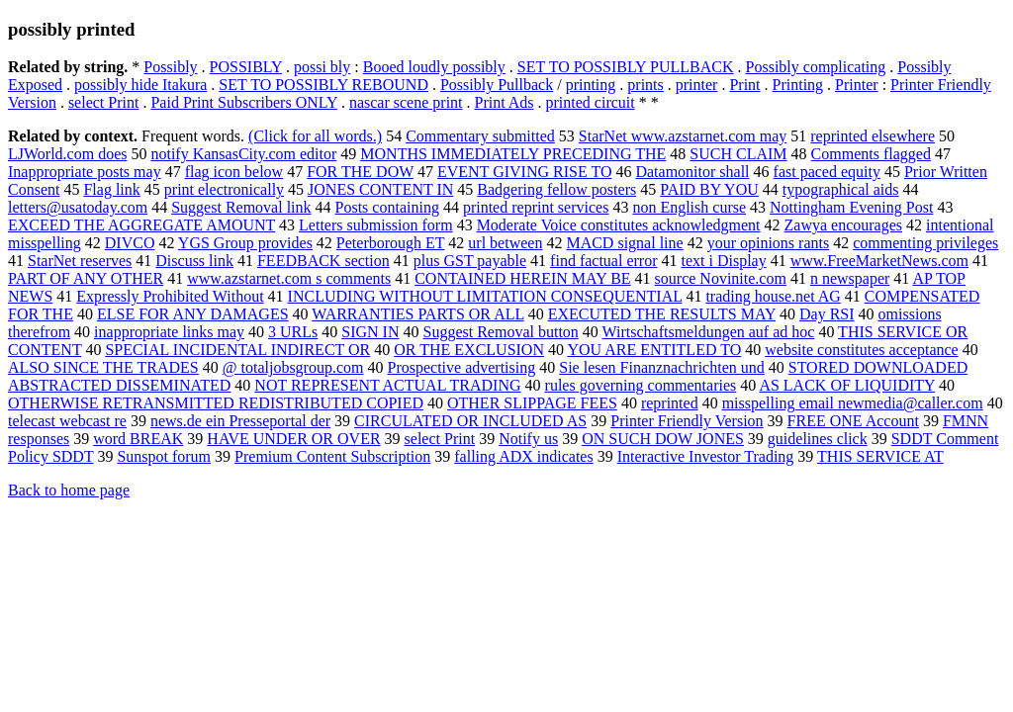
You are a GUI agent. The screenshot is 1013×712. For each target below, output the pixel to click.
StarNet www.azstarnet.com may (682, 136)
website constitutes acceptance (861, 349)
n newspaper (849, 278)
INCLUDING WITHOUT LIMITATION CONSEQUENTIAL (485, 296)
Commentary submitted (480, 136)
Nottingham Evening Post (851, 207)
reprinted (669, 403)
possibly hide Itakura (140, 84)
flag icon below (234, 171)
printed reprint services (536, 207)
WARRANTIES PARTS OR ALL (417, 314)
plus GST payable (470, 260)
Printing (798, 84)
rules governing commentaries (641, 385)
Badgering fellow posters (556, 189)
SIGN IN (370, 331)
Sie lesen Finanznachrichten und (662, 367)
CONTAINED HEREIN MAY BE (522, 278)
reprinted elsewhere (872, 136)
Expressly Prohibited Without (169, 296)
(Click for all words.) (315, 136)
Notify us (528, 438)
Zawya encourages (843, 225)
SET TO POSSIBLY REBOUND (323, 84)
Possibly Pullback (496, 84)
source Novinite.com (720, 278)
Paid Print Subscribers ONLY (243, 102)
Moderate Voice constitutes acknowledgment (619, 225)
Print (744, 84)
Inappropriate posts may (84, 171)
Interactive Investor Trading (705, 456)
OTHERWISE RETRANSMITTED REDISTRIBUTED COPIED (215, 403)
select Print (103, 102)
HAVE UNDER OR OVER (293, 438)
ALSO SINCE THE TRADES (103, 367)
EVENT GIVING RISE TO (524, 171)
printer (697, 84)
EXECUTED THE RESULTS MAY (662, 314)
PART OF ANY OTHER (85, 278)
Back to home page (69, 490)
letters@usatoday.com (77, 207)
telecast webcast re (67, 420)
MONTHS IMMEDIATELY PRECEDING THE (513, 153)
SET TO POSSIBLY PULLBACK (625, 66)
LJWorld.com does (67, 153)
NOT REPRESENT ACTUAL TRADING (387, 385)
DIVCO (130, 242)
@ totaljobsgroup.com (293, 367)
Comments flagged (871, 153)
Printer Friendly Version (686, 420)
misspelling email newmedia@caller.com (852, 403)
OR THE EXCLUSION (469, 349)
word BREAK (138, 438)
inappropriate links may (169, 331)
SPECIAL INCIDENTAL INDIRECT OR (237, 349)
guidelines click (818, 438)
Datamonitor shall (692, 171)
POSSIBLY (246, 66)
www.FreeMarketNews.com (879, 260)
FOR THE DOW (360, 171)
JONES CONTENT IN (380, 189)
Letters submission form (376, 225)
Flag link (111, 189)
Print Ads (504, 102)
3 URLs (293, 331)
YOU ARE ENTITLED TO (654, 349)
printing (591, 84)
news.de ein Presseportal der (240, 420)
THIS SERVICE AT (880, 456)
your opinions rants (768, 242)
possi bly (322, 66)
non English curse (689, 207)
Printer (856, 84)
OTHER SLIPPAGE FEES (532, 403)
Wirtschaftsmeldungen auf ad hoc (708, 331)
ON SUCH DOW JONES (663, 438)
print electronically (224, 189)
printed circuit (590, 102)
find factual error (603, 260)
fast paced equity (827, 171)
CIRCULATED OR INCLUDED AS (470, 420)
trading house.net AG (772, 296)
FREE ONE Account (853, 420)
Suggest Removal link (241, 207)
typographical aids (841, 189)
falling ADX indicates (523, 456)
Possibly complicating (816, 66)
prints (645, 84)
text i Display (724, 260)
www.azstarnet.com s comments (289, 278)
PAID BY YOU (709, 189)
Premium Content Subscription (332, 456)
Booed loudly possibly (434, 66)
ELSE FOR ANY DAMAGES (193, 314)
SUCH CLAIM (738, 153)
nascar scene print (406, 102)
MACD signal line (624, 242)
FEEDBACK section (323, 260)
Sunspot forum (164, 456)
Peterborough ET (390, 242)
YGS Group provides (245, 242)
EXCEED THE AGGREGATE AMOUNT (141, 225)
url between (505, 242)
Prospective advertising (461, 367)
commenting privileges (925, 242)
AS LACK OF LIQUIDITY (847, 385)
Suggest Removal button (501, 331)
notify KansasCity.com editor (243, 153)
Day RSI (827, 314)
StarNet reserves (80, 260)
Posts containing (387, 207)
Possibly (170, 66)
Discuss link (194, 260)
